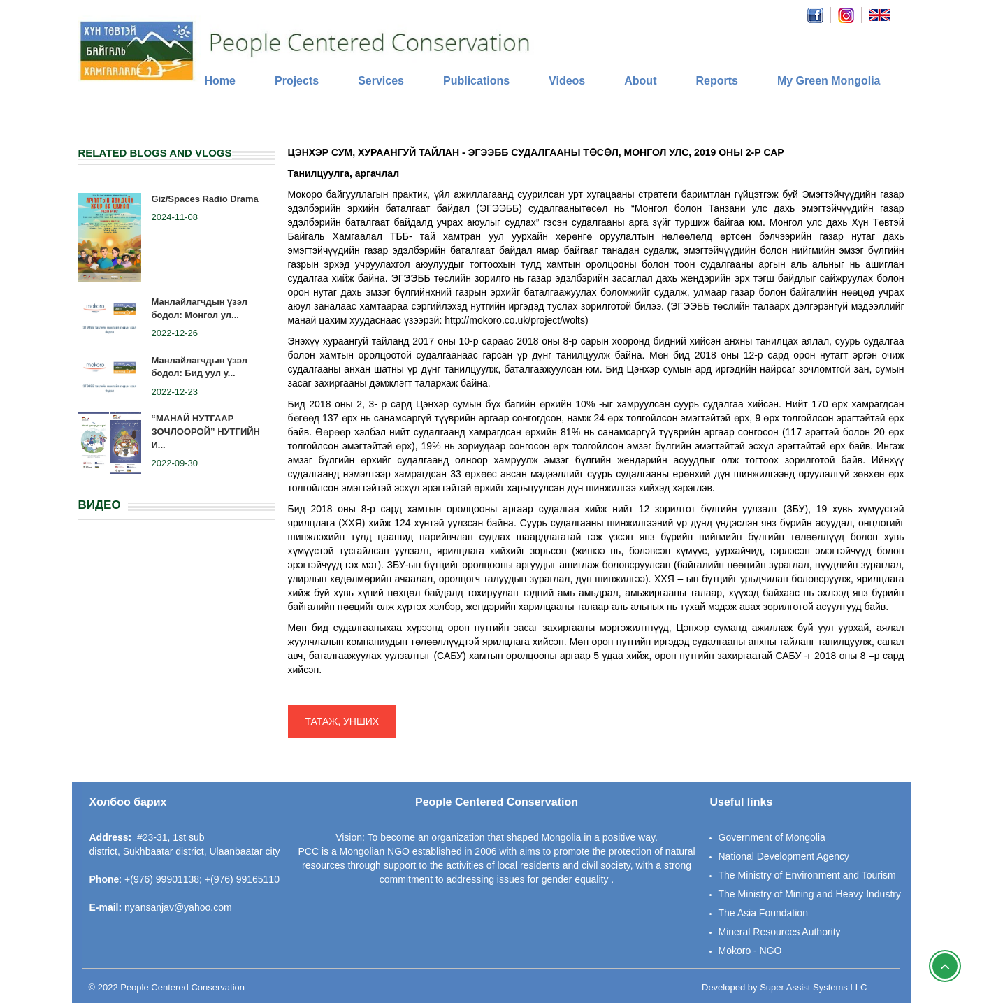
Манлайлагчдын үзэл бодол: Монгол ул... (199, 308)
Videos (567, 81)
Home (220, 81)
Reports (716, 81)
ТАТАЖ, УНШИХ (342, 721)
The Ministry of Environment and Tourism (807, 875)
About (640, 81)
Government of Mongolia (772, 837)
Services (381, 81)
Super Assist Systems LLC (813, 987)
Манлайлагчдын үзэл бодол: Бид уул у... (199, 367)
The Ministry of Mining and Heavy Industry (810, 894)
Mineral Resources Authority (780, 931)
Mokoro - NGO (750, 950)
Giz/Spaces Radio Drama (205, 199)
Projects (297, 81)
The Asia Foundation (763, 912)
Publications (476, 81)
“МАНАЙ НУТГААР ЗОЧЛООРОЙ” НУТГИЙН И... (206, 431)
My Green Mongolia (829, 81)
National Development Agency (784, 856)
